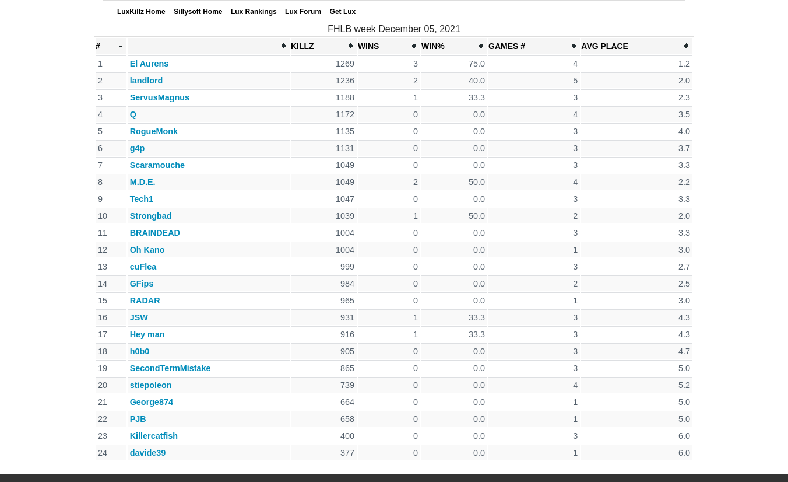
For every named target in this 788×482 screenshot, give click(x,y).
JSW (139, 317)
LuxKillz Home (141, 12)
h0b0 (140, 351)
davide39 (148, 452)
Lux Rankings (254, 12)
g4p (137, 148)
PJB (138, 419)
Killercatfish (154, 436)
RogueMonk (154, 131)
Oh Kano (147, 249)
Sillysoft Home (198, 12)
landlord (146, 80)
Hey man (147, 334)
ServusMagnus (159, 97)
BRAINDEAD (155, 232)
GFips (142, 283)
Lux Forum (303, 12)
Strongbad (151, 216)
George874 (151, 402)
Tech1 (142, 199)
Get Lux (343, 12)
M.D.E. (143, 182)
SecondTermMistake (170, 368)
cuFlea (143, 266)
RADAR (145, 300)
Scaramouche (157, 165)
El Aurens (149, 63)
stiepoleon (151, 385)
